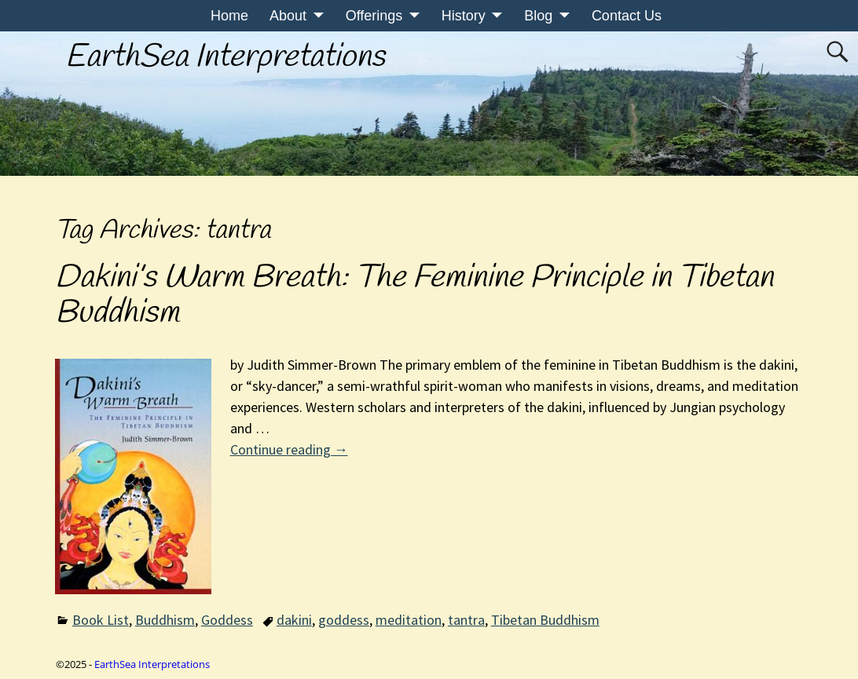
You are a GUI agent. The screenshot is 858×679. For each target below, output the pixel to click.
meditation (409, 620)
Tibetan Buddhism (545, 620)
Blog (538, 16)
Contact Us (627, 16)
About (288, 16)
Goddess (227, 620)
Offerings (374, 16)
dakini (294, 620)
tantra (466, 620)
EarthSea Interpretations (225, 57)
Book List (100, 620)
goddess (343, 620)
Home (229, 16)
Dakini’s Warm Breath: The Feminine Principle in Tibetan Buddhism (414, 295)
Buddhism (165, 620)
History (464, 16)
